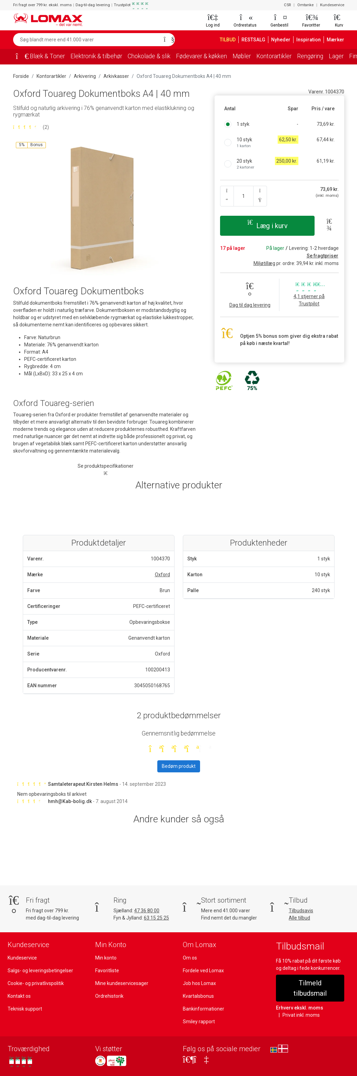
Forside (21, 76)
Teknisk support (25, 1009)
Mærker (335, 39)
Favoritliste (107, 970)
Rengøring (310, 56)
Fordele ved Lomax (203, 970)
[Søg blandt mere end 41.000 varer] (86, 39)
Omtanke (305, 5)
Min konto (106, 958)
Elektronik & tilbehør (96, 56)
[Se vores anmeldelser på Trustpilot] (21, 1062)
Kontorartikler (273, 56)
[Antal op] (260, 196)
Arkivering (85, 76)
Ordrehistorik (109, 996)
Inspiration (308, 39)
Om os (190, 958)
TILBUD (228, 39)
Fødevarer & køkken (201, 56)
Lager (336, 56)
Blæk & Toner (47, 56)
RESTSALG (253, 39)
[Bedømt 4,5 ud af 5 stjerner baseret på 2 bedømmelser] (105, 127)
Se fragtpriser (322, 255)
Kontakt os (19, 996)
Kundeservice (332, 5)
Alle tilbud (299, 918)
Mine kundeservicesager (121, 983)
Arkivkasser (116, 76)
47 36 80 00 (146, 910)
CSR (287, 5)
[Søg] (167, 39)
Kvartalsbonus (198, 996)
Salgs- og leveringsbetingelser (40, 970)
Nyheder (280, 39)
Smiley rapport (199, 1021)
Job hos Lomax (199, 983)
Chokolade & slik (149, 56)
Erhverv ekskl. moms (299, 1008)
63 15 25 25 (156, 918)
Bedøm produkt (179, 766)
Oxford (162, 574)
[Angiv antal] (244, 196)
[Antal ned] (227, 196)
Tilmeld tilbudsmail (310, 988)
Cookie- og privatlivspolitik (36, 983)
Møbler (241, 56)
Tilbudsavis (301, 910)
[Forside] (20, 56)
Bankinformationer (203, 1009)
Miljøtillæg (264, 263)
